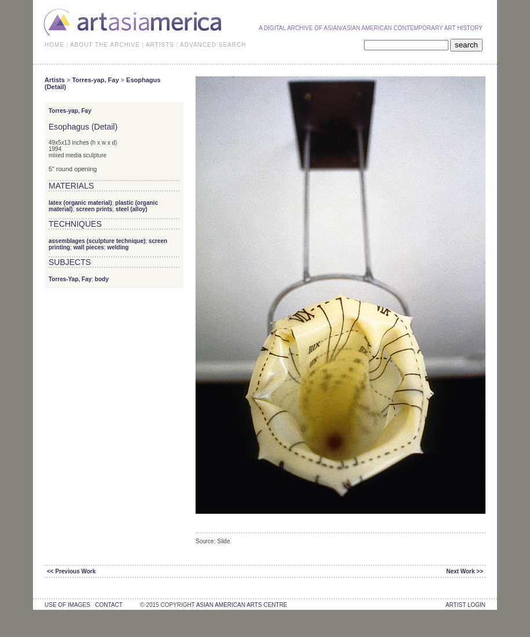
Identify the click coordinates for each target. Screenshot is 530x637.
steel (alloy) (132, 209)
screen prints (94, 209)
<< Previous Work (71, 571)
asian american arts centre (242, 605)
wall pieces (88, 247)
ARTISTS (160, 45)
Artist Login (465, 605)
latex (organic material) (80, 203)
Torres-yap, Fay (95, 79)
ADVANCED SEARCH (213, 45)
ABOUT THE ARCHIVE (105, 45)
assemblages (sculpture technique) (97, 241)
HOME (54, 45)
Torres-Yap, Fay (70, 279)
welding (117, 247)
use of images (67, 605)
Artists (55, 79)
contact (108, 605)
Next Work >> (464, 571)
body (102, 279)
